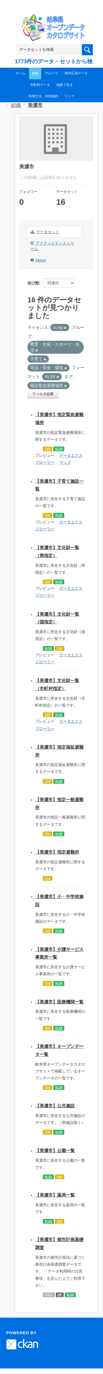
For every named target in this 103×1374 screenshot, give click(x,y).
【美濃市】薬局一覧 (55, 1195)
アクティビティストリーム (52, 246)
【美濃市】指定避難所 (57, 852)
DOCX (48, 1294)
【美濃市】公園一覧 (55, 1150)
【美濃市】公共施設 (55, 1105)
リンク (69, 96)
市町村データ (40, 85)
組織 (35, 73)
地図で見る (64, 85)
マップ (65, 462)
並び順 (33, 283)
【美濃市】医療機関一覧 (59, 1002)
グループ (51, 73)
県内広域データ (76, 73)
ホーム (20, 73)
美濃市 (35, 105)
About (38, 260)
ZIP (59, 1294)
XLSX (58, 448)
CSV (47, 448)
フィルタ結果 (43, 394)
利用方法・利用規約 (43, 96)
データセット (44, 232)
